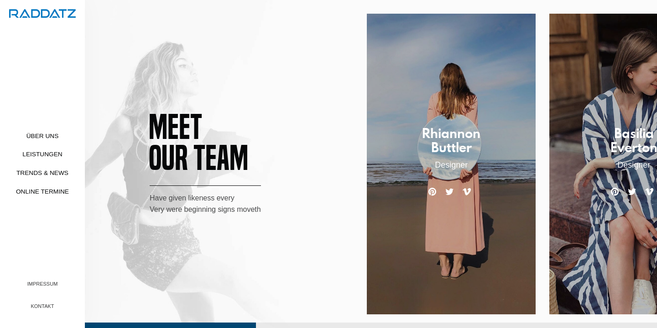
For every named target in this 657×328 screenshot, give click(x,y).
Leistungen (42, 154)
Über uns (42, 136)
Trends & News (42, 172)
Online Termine (42, 191)
